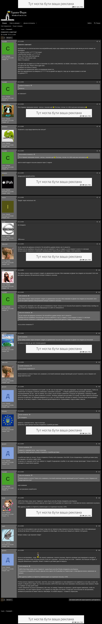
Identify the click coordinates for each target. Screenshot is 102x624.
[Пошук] (97, 23)
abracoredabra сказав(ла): (26, 154)
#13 (99, 362)
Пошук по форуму (17, 26)
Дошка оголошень (29, 23)
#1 (99, 41)
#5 (99, 151)
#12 (99, 333)
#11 (99, 292)
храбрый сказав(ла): (24, 85)
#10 (99, 270)
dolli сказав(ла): (23, 295)
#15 (99, 411)
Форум (4, 23)
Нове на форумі (14, 23)
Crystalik (4, 34)
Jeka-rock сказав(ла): (24, 312)
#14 (99, 386)
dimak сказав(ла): (23, 414)
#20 (99, 550)
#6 (99, 173)
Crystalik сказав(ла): (24, 365)
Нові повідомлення (6, 26)
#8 (99, 222)
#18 (99, 498)
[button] (21, 23)
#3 (99, 104)
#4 (99, 126)
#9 (99, 244)
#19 (99, 526)
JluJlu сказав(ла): (23, 566)
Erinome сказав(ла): (24, 447)
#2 (99, 82)
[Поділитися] (97, 42)
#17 (99, 471)
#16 (99, 443)
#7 (99, 197)
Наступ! (9, 37)
